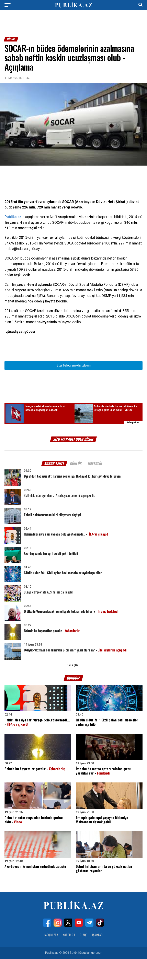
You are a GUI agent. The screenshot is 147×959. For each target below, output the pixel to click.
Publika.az (12, 217)
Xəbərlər (69, 935)
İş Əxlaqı (97, 935)
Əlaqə (83, 935)
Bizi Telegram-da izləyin (73, 365)
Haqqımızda (51, 935)
